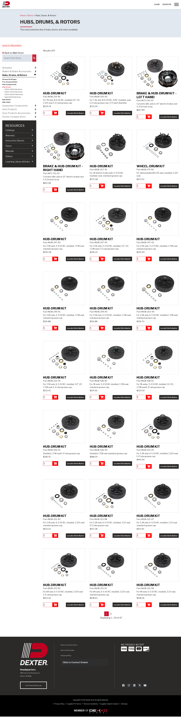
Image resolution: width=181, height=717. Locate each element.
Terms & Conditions (90, 704)
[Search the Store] (17, 58)
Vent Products (9, 109)
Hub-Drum (6, 87)
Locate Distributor (75, 113)
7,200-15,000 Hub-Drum (14, 94)
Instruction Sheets (14, 140)
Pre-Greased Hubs (9, 82)
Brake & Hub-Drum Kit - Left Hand (156, 95)
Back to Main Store (14, 53)
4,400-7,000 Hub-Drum (13, 92)
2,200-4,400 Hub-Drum (13, 89)
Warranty (10, 135)
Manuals (9, 151)
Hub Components (9, 84)
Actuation (7, 67)
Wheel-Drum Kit (151, 166)
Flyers (8, 146)
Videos (9, 156)
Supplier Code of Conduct (109, 704)
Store (30, 15)
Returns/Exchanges (67, 650)
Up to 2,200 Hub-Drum (13, 97)
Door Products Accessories (16, 113)
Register (167, 4)
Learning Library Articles (17, 161)
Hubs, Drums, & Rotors (46, 15)
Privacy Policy (59, 704)
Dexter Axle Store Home (69, 645)
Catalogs (10, 130)
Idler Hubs (6, 102)
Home (22, 15)
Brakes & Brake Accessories (16, 71)
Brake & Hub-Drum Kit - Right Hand (63, 168)
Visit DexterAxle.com (33, 686)
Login (156, 4)
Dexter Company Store (14, 116)
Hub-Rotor (6, 99)
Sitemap (124, 704)
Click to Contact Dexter (75, 662)
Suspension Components (15, 105)
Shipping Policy (66, 656)
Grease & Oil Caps (9, 79)
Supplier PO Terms (74, 704)
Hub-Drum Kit (54, 93)
